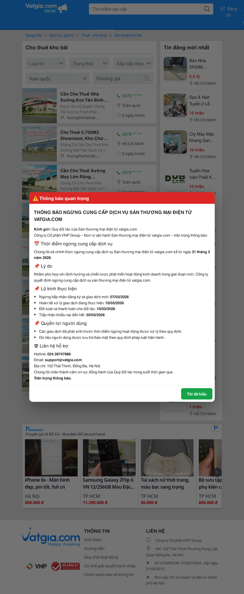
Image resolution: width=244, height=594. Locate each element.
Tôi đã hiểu (197, 393)
